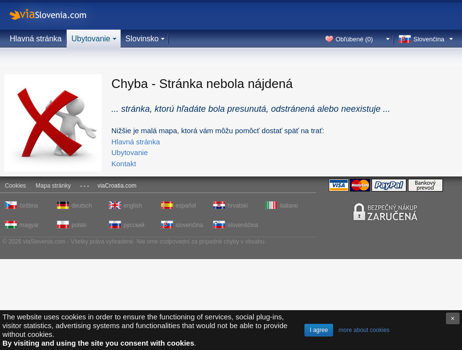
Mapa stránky (53, 185)
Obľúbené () (354, 39)
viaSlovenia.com (56, 15)
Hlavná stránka (36, 39)
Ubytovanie (90, 39)
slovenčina (189, 225)
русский (134, 225)
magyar (29, 225)
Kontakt (123, 163)
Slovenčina (428, 39)
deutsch (81, 205)
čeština (28, 205)
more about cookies (364, 330)
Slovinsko (142, 39)
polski (79, 225)
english (133, 205)
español (186, 205)
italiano (289, 205)
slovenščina (242, 225)
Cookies (15, 185)
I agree (319, 330)
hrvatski (238, 205)
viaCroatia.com (116, 185)
